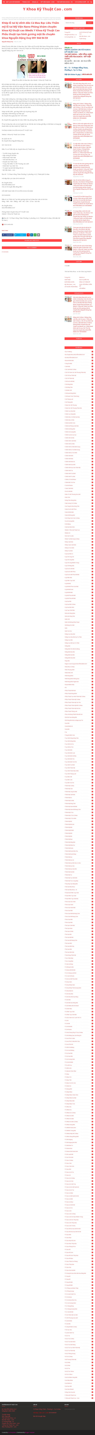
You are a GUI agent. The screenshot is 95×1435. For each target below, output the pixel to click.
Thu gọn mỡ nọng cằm (79, 940)
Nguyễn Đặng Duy (7, 41)
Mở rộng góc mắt (79, 625)
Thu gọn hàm (79, 928)
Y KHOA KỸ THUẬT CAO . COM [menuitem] (48, 6)
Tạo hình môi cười (79, 753)
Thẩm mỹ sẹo (79, 857)
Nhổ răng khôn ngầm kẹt (79, 681)
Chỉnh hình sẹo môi (79, 464)
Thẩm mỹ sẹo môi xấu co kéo (79, 863)
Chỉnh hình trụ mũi (79, 476)
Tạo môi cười (79, 780)
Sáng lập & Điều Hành (8, 1411)
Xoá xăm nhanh (79, 1389)
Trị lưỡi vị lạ (79, 1065)
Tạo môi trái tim (79, 783)
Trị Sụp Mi (79, 1276)
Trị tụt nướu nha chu (79, 1300)
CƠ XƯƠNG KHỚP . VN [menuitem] (82, 2)
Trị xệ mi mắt (79, 1321)
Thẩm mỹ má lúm (79, 824)
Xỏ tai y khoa (79, 1374)
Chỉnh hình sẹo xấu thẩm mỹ (79, 467)
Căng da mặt (79, 363)
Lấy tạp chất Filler (79, 610)
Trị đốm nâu (79, 1008)
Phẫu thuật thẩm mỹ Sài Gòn (79, 708)
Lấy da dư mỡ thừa (79, 571)
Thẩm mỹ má (79, 821)
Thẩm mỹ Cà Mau (79, 785)
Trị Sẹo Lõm (79, 1211)
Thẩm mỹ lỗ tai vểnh (79, 818)
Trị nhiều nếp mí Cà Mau (79, 1133)
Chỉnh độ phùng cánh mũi (79, 426)
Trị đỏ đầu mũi (79, 994)
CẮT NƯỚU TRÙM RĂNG (71, 286)
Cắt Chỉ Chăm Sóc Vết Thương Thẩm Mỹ (79, 372)
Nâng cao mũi (79, 640)
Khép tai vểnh (79, 551)
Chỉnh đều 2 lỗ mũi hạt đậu (79, 417)
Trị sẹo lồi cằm (79, 1181)
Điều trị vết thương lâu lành (79, 494)
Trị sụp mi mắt (79, 1282)
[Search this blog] (75, 22)
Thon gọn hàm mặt (79, 907)
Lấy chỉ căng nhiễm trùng (79, 563)
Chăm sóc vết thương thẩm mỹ (79, 408)
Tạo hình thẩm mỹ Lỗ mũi (79, 771)
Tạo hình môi (79, 750)
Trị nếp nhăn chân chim (79, 1095)
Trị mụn (79, 1074)
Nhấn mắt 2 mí (79, 673)
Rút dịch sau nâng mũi (79, 717)
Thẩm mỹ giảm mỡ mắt (79, 806)
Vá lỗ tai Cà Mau (79, 1338)
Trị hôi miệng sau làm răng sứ (79, 1035)
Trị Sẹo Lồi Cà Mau (79, 1178)
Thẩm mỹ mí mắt (79, 830)
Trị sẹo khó (79, 1169)
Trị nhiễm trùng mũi (79, 1130)
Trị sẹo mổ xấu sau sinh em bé (79, 1231)
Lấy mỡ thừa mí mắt (79, 598)
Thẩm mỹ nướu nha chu (79, 851)
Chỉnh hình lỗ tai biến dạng (79, 450)
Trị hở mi (79, 1023)
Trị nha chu (79, 1107)
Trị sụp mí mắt (79, 1285)
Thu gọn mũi (79, 949)
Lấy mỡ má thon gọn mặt (79, 586)
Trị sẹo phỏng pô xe (79, 1246)
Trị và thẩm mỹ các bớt (79, 1315)
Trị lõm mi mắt (79, 1062)
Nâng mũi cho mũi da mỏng (79, 649)
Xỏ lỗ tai (79, 1368)
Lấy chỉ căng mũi (79, 560)
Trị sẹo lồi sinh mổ (79, 1205)
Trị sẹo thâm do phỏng (79, 1261)
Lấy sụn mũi (79, 601)
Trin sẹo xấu (79, 1330)
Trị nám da (79, 1086)
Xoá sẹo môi (79, 1386)
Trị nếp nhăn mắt (79, 1101)
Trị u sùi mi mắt (79, 1312)
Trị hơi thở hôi (79, 1044)
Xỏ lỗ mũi (79, 1362)
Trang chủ (67, 32)
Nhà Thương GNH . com (9, 1427)
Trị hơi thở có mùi (79, 1038)
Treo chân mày (79, 958)
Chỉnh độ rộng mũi (79, 429)
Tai (79, 732)
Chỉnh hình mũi (79, 458)
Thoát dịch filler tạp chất (79, 893)
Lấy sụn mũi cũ (79, 554)
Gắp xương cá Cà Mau (79, 503)
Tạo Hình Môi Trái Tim (79, 762)
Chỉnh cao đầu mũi (79, 411)
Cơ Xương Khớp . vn (70, 37)
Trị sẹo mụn (79, 1237)
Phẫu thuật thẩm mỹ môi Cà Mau (79, 705)
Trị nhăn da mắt (79, 1116)
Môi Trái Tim (79, 631)
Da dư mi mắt (79, 491)
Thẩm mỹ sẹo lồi (79, 860)
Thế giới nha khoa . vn (71, 34)
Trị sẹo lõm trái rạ (79, 1226)
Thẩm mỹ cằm (79, 788)
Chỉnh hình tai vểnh (79, 473)
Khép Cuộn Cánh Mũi (79, 545)
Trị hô (79, 1020)
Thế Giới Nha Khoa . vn (9, 1418)
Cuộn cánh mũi (79, 488)
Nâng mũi (79, 646)
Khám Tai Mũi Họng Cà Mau (79, 539)
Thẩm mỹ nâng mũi (79, 842)
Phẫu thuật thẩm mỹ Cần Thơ (79, 702)
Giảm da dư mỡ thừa (79, 509)
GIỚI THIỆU (68, 279)
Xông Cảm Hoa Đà (79, 1392)
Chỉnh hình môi (79, 455)
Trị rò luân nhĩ (79, 1154)
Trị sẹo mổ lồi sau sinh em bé (79, 1228)
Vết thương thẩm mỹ (79, 1359)
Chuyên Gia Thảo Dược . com (11, 1423)
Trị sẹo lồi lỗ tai (79, 1190)
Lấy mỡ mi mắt (79, 592)
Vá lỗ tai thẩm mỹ (79, 1350)
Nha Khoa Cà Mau (79, 667)
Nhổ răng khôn (79, 675)
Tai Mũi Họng (6, 1414)
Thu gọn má (79, 934)
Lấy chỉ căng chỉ (79, 557)
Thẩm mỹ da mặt (79, 800)
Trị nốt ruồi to (79, 1145)
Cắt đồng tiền (79, 387)
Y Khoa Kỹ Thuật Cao (79, 1395)
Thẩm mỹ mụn (79, 839)
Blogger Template (29, 1432)
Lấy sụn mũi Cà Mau (79, 604)
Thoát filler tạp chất (79, 895)
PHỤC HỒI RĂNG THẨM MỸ (85, 285)
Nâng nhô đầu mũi (79, 658)
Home (3, 17)
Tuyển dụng (82, 38)
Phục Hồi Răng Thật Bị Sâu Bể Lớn (79, 714)
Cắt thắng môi (79, 402)
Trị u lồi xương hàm (79, 1303)
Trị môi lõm (79, 1068)
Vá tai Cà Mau (79, 1356)
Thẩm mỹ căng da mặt (79, 791)
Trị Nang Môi (79, 1089)
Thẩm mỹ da (79, 797)
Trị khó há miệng (79, 1047)
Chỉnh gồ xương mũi (79, 432)
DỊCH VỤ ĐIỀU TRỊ (84, 279)
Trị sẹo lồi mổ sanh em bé (79, 1196)
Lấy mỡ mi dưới (79, 589)
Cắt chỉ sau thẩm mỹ (79, 375)
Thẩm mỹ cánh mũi (79, 794)
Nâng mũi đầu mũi (79, 652)
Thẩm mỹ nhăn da (79, 845)
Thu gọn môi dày (79, 946)
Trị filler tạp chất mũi (79, 1014)
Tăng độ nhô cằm (79, 735)
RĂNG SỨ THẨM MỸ (84, 282)
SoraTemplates (12, 1432)
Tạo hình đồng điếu (79, 741)
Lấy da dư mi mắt (79, 568)
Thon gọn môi (79, 919)
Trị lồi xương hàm (79, 1059)
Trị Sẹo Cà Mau (79, 1160)
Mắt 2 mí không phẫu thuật (79, 622)
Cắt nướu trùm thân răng (79, 396)
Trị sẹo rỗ (79, 1249)
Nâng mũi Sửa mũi (79, 655)
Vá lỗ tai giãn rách (79, 1341)
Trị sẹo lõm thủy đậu (79, 1223)
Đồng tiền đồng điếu (79, 500)
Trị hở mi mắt (79, 1026)
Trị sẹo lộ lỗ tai (79, 1172)
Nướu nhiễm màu (79, 684)
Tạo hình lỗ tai (79, 747)
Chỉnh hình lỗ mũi (79, 444)
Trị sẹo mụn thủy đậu (79, 1243)
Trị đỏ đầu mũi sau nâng (79, 997)
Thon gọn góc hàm (79, 901)
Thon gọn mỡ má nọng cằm (79, 913)
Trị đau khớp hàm (79, 985)
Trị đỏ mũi (79, 1000)
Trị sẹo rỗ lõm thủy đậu (79, 1255)
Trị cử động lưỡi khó (79, 973)
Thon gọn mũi (79, 922)
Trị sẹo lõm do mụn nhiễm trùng (79, 1217)
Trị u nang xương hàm (79, 1309)
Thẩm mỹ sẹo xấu (79, 866)
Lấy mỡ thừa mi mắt (79, 595)
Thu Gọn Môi (79, 943)
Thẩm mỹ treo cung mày (79, 881)
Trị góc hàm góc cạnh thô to (79, 1017)
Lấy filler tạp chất (79, 580)
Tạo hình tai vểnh (79, 765)
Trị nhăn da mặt (79, 1118)
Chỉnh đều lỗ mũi (79, 420)
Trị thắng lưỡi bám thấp (79, 1288)
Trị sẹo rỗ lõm (79, 1252)
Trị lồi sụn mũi (79, 1056)
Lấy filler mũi (79, 577)
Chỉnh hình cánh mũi (79, 441)
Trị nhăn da (79, 1110)
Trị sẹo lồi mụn (79, 1202)
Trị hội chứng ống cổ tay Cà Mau (79, 1032)
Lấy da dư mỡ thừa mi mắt (79, 574)
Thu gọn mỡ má (79, 937)
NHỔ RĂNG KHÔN (69, 282)
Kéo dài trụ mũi (79, 536)
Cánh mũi (79, 366)
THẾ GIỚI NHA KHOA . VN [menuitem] (65, 2)
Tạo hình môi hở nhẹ (79, 756)
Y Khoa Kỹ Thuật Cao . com (47, 9)
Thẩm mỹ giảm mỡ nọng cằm (79, 809)
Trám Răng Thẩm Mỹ (79, 955)
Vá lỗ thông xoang (79, 1353)
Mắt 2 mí (79, 619)
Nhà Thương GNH (79, 670)
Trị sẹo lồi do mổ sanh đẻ (79, 1187)
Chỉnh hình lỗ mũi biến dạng (79, 447)
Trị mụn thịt (79, 1080)
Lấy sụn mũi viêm (79, 607)
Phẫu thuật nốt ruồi (79, 690)
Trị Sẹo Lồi (79, 1175)
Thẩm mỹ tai (79, 875)
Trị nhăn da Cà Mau (79, 1113)
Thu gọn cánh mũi (79, 925)
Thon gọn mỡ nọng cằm (79, 916)
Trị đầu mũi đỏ (79, 991)
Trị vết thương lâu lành (79, 1318)
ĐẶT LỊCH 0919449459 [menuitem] (13, 2)
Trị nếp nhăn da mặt (79, 1098)
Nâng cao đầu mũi (79, 634)
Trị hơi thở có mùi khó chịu (79, 1041)
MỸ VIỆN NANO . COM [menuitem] (47, 2)
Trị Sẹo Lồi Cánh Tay (79, 1184)
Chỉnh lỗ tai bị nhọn (79, 479)
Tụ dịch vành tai (79, 1333)
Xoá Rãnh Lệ (79, 1383)
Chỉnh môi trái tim (79, 482)
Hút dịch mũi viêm (79, 527)
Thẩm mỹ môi (79, 833)
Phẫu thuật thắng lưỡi (79, 711)
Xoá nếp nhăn (79, 1380)
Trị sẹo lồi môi (79, 1199)
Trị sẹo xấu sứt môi (79, 1270)
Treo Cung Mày (79, 961)
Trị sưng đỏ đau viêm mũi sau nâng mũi (79, 1273)
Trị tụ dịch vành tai (79, 1294)
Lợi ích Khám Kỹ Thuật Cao (85, 33)
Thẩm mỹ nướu (79, 848)
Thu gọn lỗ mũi (79, 931)
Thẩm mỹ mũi (79, 836)
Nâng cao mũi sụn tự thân (79, 643)
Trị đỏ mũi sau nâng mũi (79, 1003)
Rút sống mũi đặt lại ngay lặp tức (79, 720)
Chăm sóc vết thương (79, 405)
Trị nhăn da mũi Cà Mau (79, 1121)
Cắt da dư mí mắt (79, 381)
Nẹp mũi (79, 661)
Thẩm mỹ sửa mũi (79, 872)
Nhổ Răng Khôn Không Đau (79, 678)
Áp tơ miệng (79, 351)
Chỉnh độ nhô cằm (79, 423)
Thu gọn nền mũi (79, 952)
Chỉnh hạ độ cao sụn (79, 435)
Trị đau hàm (79, 982)
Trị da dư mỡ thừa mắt (79, 979)
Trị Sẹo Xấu (79, 1267)
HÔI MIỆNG (82, 288)
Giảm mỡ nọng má (79, 515)
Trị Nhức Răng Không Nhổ (79, 1136)
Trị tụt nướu (79, 1297)
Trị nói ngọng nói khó (79, 1142)
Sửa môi (79, 729)
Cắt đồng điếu (79, 384)
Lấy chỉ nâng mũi (79, 565)
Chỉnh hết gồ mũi (79, 438)
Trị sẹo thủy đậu (79, 1264)
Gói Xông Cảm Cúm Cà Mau (79, 518)
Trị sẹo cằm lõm (79, 1166)
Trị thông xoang (79, 1291)
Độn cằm (79, 497)
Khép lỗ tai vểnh (79, 548)
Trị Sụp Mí (79, 1279)
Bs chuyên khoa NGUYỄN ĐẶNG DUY (79, 354)
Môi (79, 628)
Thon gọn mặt (79, 910)
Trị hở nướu (79, 1029)
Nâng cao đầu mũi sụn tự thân (79, 637)
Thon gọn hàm (79, 904)
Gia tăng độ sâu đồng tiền (79, 506)
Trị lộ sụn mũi (79, 1053)
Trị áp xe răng (79, 964)
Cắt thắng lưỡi (79, 399)
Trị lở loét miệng (79, 1050)
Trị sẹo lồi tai (79, 1208)
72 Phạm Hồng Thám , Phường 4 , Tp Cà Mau (47, 1409)
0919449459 (52, 1413)
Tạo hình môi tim (79, 759)
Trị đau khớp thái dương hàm (79, 988)
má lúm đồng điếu (79, 613)
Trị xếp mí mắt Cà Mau (79, 1327)
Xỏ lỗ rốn (79, 1365)
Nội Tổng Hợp (6, 1416)
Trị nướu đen (79, 1148)
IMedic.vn (82, 277)
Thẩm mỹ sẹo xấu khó (79, 869)
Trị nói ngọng (79, 1139)
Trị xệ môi (79, 1324)
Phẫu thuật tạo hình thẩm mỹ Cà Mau (79, 696)
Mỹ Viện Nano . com (84, 36)
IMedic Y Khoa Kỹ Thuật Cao (79, 530)
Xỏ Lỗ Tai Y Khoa (79, 1371)
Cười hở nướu (79, 485)
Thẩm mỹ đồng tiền (79, 803)
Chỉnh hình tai (79, 470)
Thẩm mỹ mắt (79, 827)
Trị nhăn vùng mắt (79, 1124)
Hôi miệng (79, 524)
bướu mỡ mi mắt (79, 360)
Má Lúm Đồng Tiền (79, 616)
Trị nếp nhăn (79, 1092)
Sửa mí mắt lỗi (79, 726)
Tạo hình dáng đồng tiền (79, 738)
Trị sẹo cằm (79, 1163)
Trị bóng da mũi (79, 967)
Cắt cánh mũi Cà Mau (79, 369)
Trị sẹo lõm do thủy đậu (79, 1220)
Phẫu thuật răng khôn (79, 693)
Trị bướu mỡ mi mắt (79, 970)
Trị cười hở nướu (79, 976)
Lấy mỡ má (79, 583)
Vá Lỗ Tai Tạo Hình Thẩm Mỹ (79, 1347)
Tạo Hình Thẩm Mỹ (79, 768)
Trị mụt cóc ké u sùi (79, 1083)
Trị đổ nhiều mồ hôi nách (79, 1005)
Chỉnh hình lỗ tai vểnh (79, 452)
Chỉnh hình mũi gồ (79, 461)
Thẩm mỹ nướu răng (79, 854)
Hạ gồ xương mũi (79, 521)
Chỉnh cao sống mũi (79, 414)
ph (79, 687)
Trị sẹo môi (79, 1234)
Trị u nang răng (79, 1306)
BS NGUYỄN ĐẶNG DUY (9, 1409)
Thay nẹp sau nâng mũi (79, 884)
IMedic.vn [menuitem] (35, 2)
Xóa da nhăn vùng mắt (79, 1377)
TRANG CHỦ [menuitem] (26, 2)
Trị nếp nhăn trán (79, 1104)
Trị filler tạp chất (79, 1011)
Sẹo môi (79, 723)
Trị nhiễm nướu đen (79, 1127)
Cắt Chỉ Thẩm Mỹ (79, 378)
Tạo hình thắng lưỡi (79, 774)
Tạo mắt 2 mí (79, 777)
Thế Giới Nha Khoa (79, 887)
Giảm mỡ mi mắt (79, 512)
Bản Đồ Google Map (39, 1416)
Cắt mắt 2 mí (79, 390)
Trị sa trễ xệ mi (79, 1157)
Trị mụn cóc (79, 1077)
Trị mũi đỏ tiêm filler (79, 1071)
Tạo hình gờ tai (79, 744)
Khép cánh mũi (79, 542)
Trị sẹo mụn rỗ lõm (79, 1240)
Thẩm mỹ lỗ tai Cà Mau (79, 815)
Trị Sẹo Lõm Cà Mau (79, 1214)
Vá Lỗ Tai (79, 1336)
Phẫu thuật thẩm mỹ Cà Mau (79, 699)
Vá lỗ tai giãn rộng (79, 1344)
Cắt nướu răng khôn (79, 393)
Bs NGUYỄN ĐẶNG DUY (79, 357)
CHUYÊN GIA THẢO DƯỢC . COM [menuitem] (26, 6)
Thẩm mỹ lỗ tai (79, 812)
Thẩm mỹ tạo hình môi (79, 878)
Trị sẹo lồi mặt (79, 1193)
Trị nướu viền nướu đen (79, 1151)
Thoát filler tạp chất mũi (79, 898)
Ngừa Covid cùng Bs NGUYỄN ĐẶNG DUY (79, 664)
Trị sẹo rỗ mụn (79, 1258)
